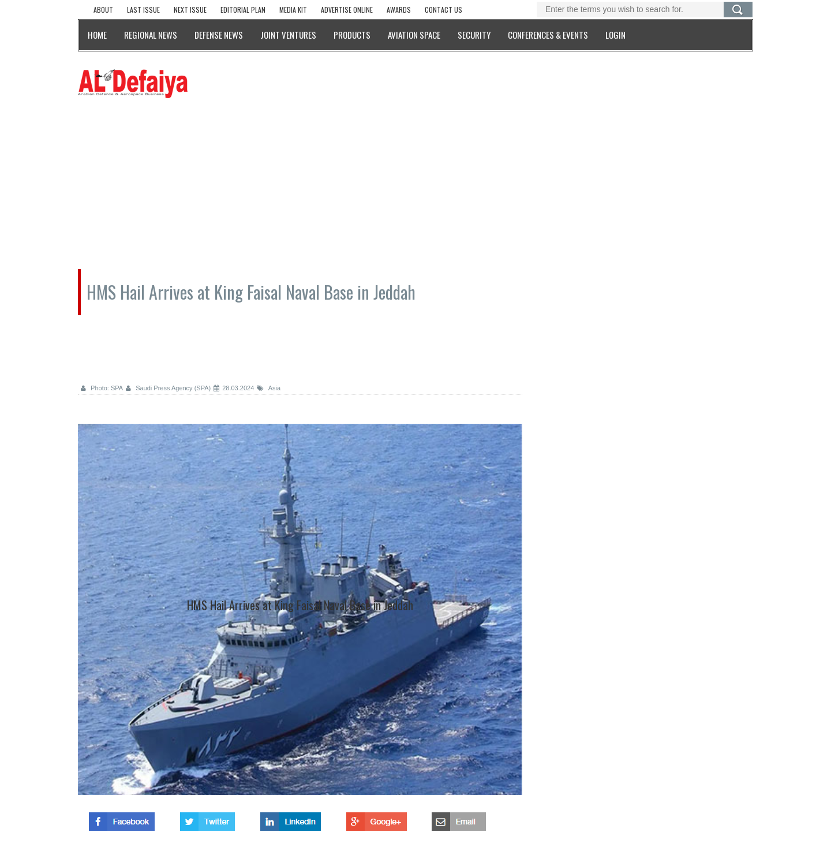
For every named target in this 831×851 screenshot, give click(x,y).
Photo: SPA (102, 388)
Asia (268, 388)
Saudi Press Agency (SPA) (168, 388)
